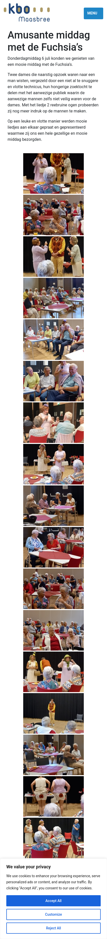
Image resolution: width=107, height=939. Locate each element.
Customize (53, 914)
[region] (53, 898)
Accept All (53, 901)
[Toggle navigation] (93, 13)
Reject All (53, 928)
